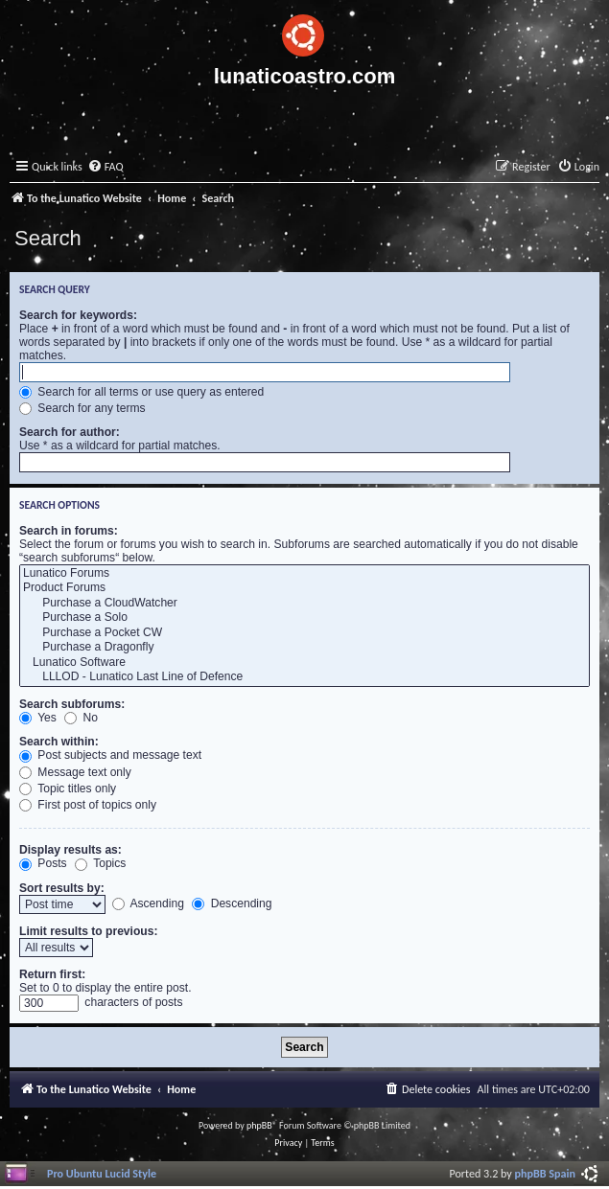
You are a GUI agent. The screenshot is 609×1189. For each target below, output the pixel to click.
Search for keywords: (78, 315)
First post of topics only (87, 805)
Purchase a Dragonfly (304, 647)
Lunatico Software (304, 663)
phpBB (259, 1125)
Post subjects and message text (110, 755)
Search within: (59, 741)
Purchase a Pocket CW (304, 633)
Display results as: (70, 850)
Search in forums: (68, 530)
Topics (100, 863)
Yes (38, 717)
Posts (43, 863)
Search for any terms (82, 408)
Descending (231, 903)
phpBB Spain (545, 1173)
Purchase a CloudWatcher (304, 603)
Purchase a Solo (304, 618)
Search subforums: (72, 704)
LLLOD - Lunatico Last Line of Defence (304, 677)
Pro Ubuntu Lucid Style (101, 1173)
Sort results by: (62, 888)
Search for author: (69, 432)
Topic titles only (67, 788)
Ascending (148, 903)
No (81, 717)
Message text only (75, 772)
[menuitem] (105, 167)
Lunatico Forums (304, 574)
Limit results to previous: (88, 931)
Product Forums (304, 588)
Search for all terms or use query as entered (141, 392)
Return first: (52, 974)
